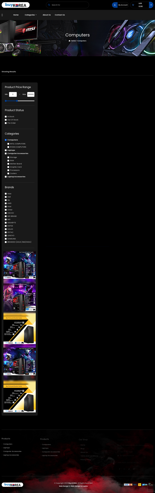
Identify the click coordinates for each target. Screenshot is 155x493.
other (9, 210)
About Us (47, 15)
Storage (13, 157)
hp (8, 200)
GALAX (10, 229)
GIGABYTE (11, 222)
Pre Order (11, 123)
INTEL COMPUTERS (17, 144)
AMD (9, 203)
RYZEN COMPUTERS (18, 147)
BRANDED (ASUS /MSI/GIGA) (19, 242)
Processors (14, 170)
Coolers (13, 173)
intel (9, 206)
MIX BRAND (12, 216)
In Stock (10, 116)
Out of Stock (12, 120)
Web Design (63, 486)
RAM (12, 160)
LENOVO (10, 235)
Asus (9, 193)
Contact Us (60, 15)
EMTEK (10, 226)
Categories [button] (30, 15)
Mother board (16, 164)
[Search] (67, 5)
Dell (9, 197)
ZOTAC (10, 232)
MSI (8, 219)
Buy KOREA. (73, 483)
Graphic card (16, 167)
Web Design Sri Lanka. (79, 486)
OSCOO (10, 213)
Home (16, 15)
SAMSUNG (11, 239)
